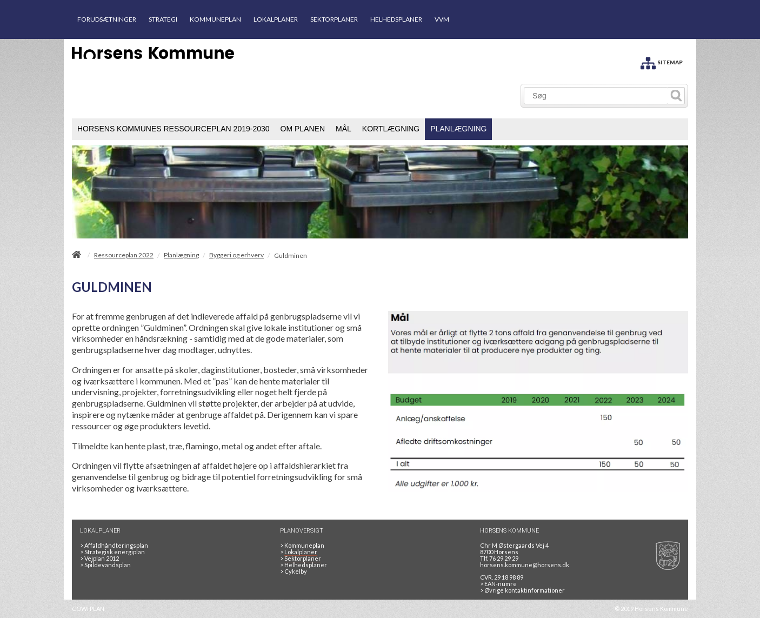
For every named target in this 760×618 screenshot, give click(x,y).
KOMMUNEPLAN (215, 19)
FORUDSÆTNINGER (106, 19)
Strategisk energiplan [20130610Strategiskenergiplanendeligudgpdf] (112, 551)
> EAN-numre (498, 583)
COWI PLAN (88, 608)
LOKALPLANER (276, 19)
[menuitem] (173, 129)
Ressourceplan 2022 (124, 255)
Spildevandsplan (105, 564)
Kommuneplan (302, 545)
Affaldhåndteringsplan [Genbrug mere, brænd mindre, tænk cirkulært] (114, 545)
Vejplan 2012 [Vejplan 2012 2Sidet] (99, 558)
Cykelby (293, 571)
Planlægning (181, 255)
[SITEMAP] (661, 61)
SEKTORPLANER (334, 19)
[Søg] (596, 95)
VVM (442, 19)
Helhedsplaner (303, 564)
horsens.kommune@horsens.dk (524, 564)
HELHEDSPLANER (396, 19)
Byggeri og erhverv (236, 255)
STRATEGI (163, 19)
